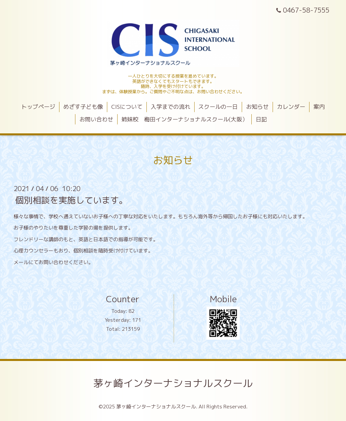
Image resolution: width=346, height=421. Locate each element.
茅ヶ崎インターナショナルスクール (173, 383)
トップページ (38, 106)
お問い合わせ (96, 119)
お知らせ (257, 106)
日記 (261, 119)
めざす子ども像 (83, 106)
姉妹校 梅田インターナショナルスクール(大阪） (185, 119)
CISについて (126, 106)
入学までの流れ (170, 106)
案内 (319, 106)
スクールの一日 (218, 106)
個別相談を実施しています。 (71, 200)
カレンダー (291, 106)
